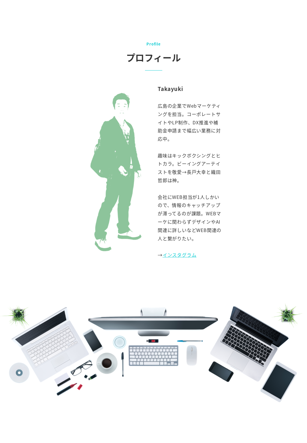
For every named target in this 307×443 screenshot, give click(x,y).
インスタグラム (180, 254)
